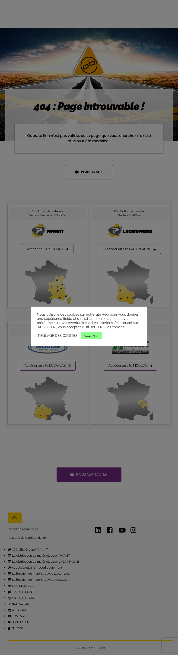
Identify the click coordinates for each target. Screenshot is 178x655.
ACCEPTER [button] (91, 335)
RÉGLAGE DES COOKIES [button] (57, 335)
